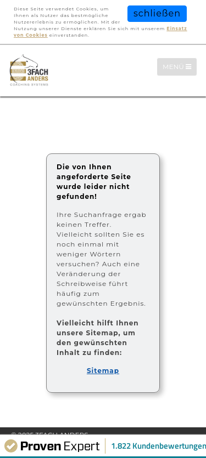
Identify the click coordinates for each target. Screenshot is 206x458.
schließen (157, 13)
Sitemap (103, 371)
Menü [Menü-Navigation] (179, 66)
